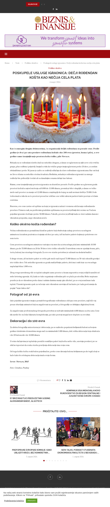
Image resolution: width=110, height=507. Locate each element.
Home (7, 63)
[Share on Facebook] (62, 380)
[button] (42, 4)
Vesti (17, 63)
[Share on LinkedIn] (68, 380)
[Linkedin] (56, 9)
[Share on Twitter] (65, 380)
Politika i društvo (31, 63)
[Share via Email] (71, 380)
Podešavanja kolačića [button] (14, 501)
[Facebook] (53, 9)
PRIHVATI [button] (32, 501)
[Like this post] (59, 380)
